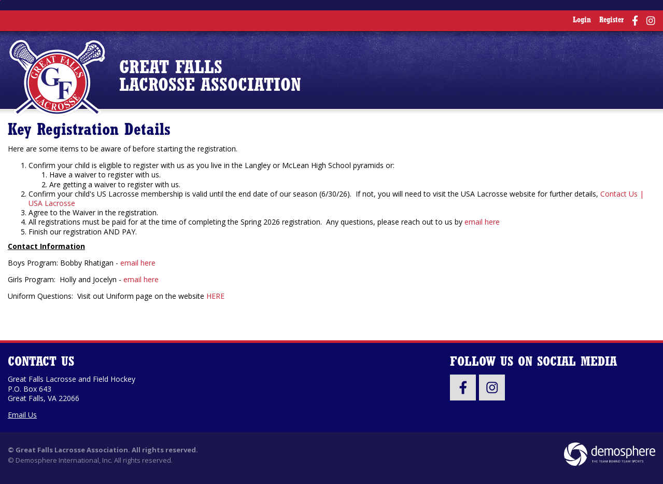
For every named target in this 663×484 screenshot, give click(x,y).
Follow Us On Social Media (533, 362)
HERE (215, 296)
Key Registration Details (89, 130)
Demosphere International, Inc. (64, 460)
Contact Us (41, 362)
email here (482, 222)
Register (611, 20)
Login (582, 20)
